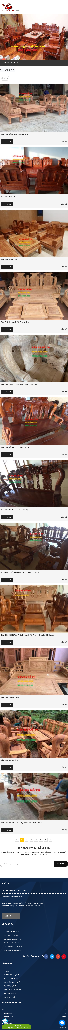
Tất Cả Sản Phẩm (10, 997)
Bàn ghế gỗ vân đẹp (9, 259)
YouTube (7, 971)
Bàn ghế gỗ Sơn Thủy (10, 697)
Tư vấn (9, 142)
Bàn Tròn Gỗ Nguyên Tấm (12, 989)
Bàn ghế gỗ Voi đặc (9, 197)
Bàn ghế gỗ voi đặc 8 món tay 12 (14, 134)
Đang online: (34, 1023)
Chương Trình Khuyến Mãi (13, 946)
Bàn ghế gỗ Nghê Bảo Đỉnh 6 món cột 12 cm (19, 384)
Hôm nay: (34, 1010)
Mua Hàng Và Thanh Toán (12, 950)
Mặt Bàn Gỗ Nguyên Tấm (12, 975)
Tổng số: (34, 1020)
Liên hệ (64, 141)
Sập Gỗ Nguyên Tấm (11, 986)
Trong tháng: (34, 1016)
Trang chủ (5, 62)
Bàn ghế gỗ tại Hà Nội (10, 760)
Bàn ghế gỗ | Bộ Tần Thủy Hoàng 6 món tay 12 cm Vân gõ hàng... (27, 635)
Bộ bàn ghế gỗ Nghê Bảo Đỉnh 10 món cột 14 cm (20, 572)
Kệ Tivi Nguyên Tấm (10, 993)
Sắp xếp (4, 78)
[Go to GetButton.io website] (62, 1027)
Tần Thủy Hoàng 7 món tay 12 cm (15, 322)
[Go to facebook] (62, 1023)
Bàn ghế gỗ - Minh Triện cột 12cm (15, 447)
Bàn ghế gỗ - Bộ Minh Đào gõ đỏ (14, 510)
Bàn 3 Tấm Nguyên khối (12, 982)
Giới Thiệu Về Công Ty (11, 931)
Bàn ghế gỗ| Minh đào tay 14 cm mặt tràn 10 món (21, 823)
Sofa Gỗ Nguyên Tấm (11, 978)
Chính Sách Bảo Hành (11, 943)
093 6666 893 (18, 1026)
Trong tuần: (34, 1013)
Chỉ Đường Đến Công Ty (12, 935)
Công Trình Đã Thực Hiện (12, 939)
